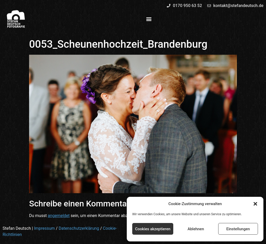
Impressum (44, 228)
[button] (255, 203)
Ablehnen (196, 229)
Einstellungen (238, 229)
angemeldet (59, 215)
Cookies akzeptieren (152, 229)
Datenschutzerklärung (79, 228)
